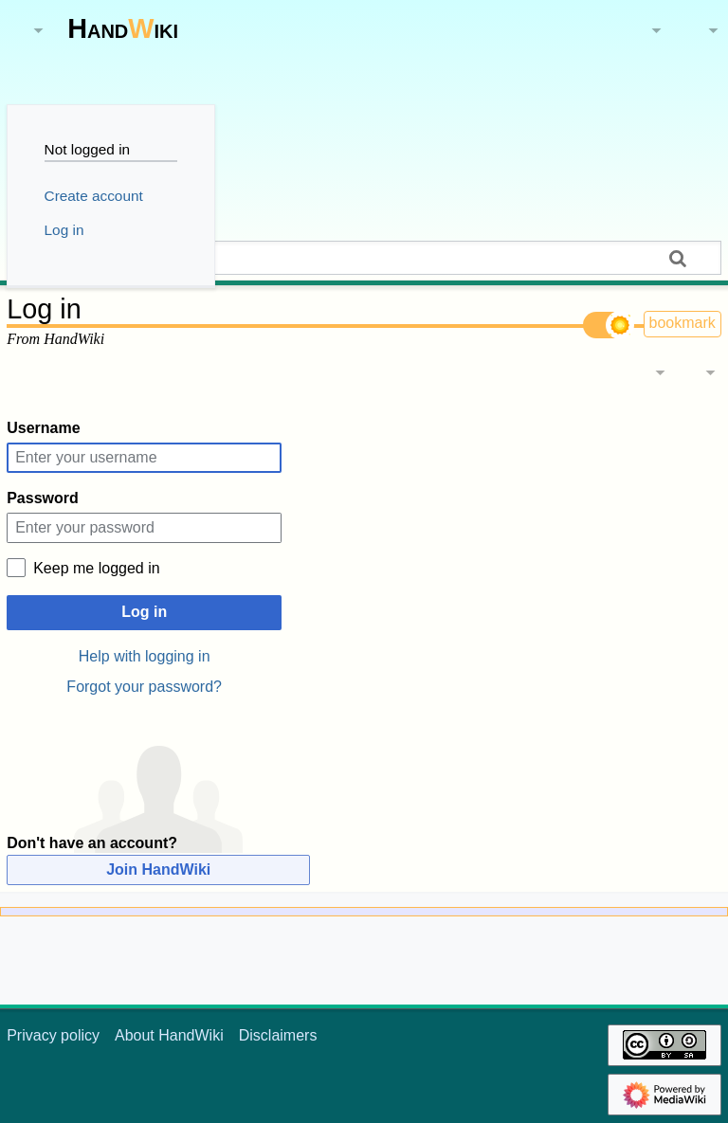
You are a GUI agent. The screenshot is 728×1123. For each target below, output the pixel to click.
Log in (144, 612)
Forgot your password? (144, 687)
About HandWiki (169, 1035)
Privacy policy (53, 1035)
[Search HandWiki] (364, 258)
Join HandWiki (158, 869)
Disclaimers (278, 1035)
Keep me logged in (96, 568)
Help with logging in (144, 656)
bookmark (682, 323)
